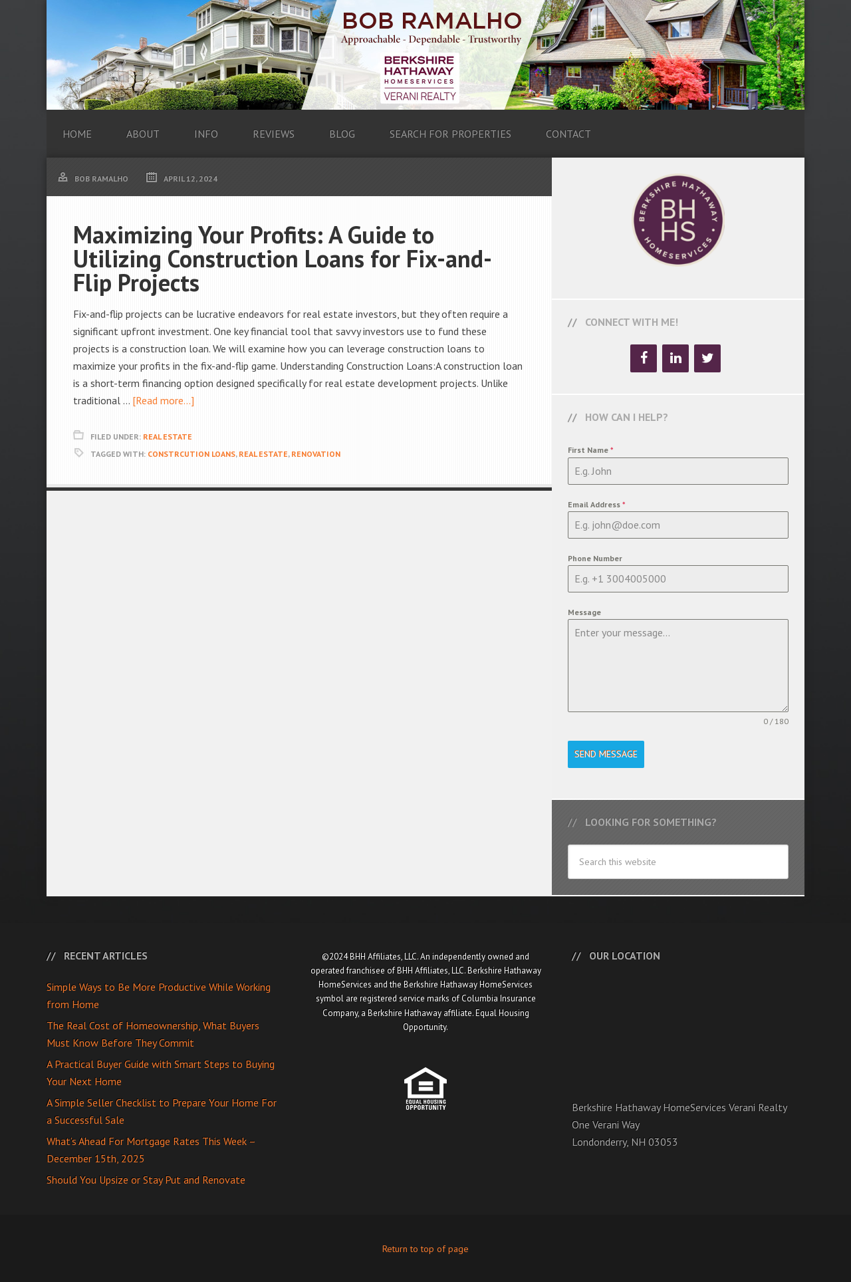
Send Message (606, 754)
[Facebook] (643, 358)
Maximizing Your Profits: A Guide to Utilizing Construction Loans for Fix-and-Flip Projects (282, 258)
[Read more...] (163, 400)
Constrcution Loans (191, 454)
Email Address (597, 504)
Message (584, 612)
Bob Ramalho (425, 55)
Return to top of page (425, 1247)
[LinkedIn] (675, 358)
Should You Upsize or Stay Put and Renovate (146, 1178)
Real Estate (167, 437)
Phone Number (595, 558)
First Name (591, 450)
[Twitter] (707, 358)
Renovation (315, 454)
